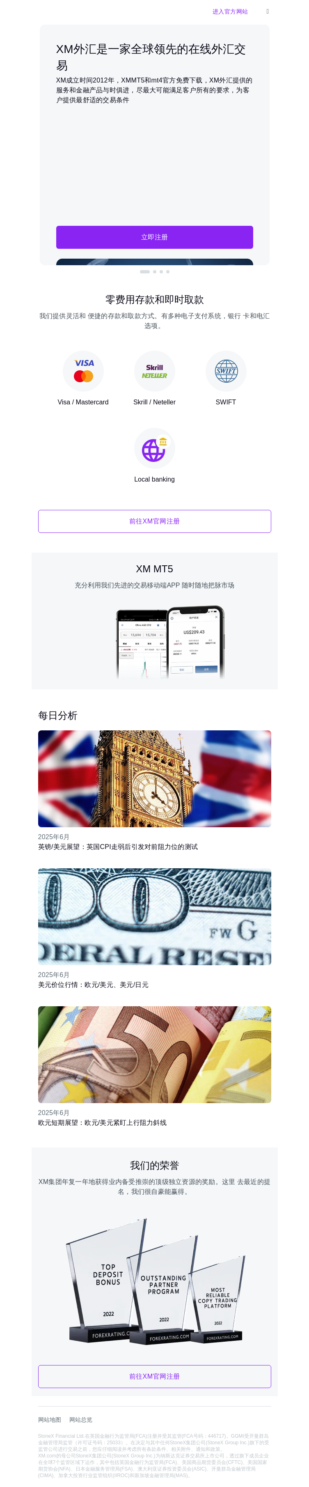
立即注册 (154, 237)
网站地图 (49, 1419)
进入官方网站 (230, 11)
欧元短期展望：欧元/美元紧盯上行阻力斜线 (102, 1122)
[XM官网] (44, 11)
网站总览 (80, 1419)
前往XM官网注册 (154, 521)
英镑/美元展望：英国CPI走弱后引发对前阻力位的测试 (118, 846)
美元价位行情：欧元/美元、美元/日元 (93, 984)
